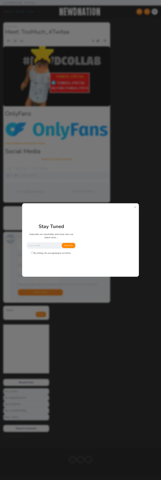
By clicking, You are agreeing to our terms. (52, 253)
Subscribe (68, 245)
